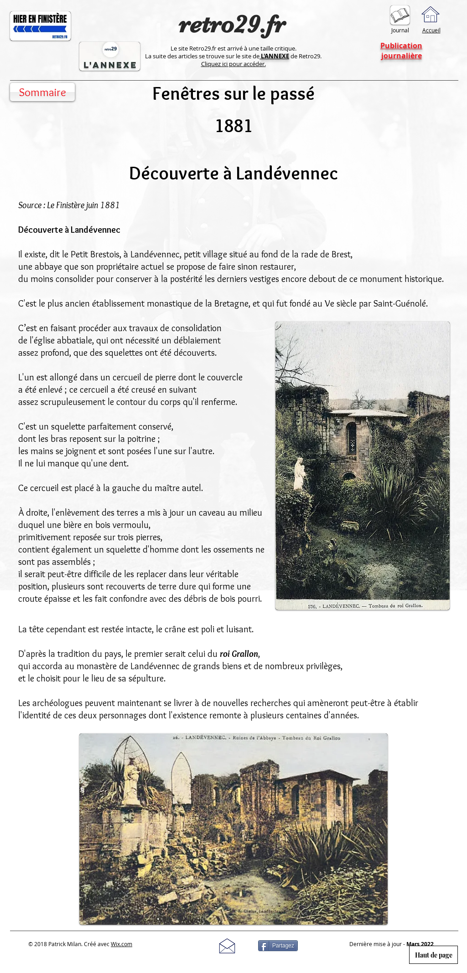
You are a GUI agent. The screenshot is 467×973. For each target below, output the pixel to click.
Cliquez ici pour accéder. (233, 64)
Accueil (431, 30)
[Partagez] (278, 945)
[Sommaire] (42, 92)
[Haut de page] (433, 955)
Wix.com (121, 943)
